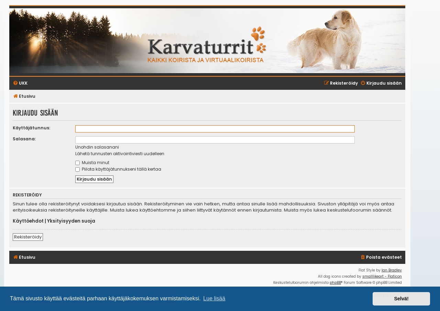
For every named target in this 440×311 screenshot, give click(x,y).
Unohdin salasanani (97, 147)
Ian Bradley (392, 270)
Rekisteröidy (28, 237)
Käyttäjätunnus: (31, 128)
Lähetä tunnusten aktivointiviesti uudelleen (119, 153)
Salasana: (24, 139)
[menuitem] (381, 257)
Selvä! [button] (401, 298)
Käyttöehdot (28, 221)
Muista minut (92, 162)
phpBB (335, 282)
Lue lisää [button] (214, 298)
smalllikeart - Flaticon (382, 276)
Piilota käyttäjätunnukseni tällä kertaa (118, 169)
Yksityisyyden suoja (71, 221)
